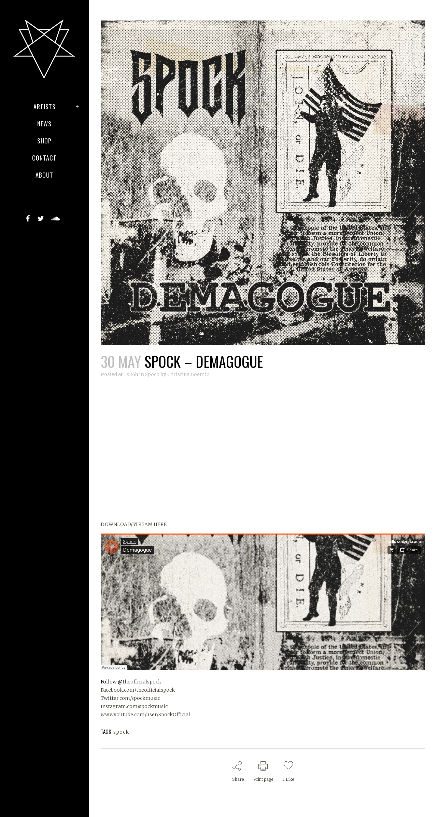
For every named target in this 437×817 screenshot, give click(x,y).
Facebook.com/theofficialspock (138, 690)
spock (121, 732)
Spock (152, 374)
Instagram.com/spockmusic (134, 706)
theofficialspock (142, 682)
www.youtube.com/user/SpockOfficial (145, 714)
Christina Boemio (188, 374)
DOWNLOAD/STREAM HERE (134, 524)
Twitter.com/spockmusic (130, 698)
